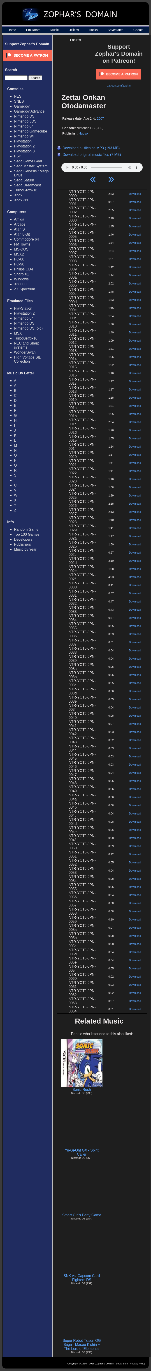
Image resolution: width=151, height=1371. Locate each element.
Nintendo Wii (24, 136)
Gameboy (22, 106)
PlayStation (23, 308)
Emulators (33, 30)
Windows (21, 279)
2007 (100, 118)
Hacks (93, 30)
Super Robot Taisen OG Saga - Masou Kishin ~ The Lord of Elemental (82, 1345)
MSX (18, 333)
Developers (23, 539)
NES (17, 96)
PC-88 (19, 259)
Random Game (26, 529)
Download (135, 193)
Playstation (23, 141)
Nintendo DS (24, 116)
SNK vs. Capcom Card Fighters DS (82, 1278)
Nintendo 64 (23, 126)
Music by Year (25, 549)
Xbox (18, 195)
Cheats (138, 30)
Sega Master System (31, 166)
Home (12, 30)
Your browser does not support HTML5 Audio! (102, 166)
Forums (75, 40)
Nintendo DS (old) (28, 328)
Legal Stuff (122, 1363)
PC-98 (19, 264)
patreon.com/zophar (119, 85)
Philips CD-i (23, 269)
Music (54, 30)
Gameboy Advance (29, 111)
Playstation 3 (24, 151)
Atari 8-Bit (22, 234)
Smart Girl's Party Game (81, 1215)
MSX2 (19, 254)
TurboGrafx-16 (25, 190)
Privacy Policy (137, 1363)
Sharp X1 (21, 274)
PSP (17, 156)
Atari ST (20, 229)
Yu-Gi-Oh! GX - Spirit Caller (81, 1152)
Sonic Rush (81, 1089)
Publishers (22, 544)
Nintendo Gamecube (30, 131)
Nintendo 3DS (25, 121)
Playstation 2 (24, 146)
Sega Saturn (24, 180)
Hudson (84, 133)
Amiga (19, 219)
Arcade (20, 224)
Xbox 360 (21, 200)
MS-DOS (21, 249)
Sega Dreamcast (27, 185)
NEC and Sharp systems (26, 345)
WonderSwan (25, 352)
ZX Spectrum (24, 289)
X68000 (20, 284)
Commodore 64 (26, 239)
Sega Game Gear (28, 161)
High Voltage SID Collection (28, 359)
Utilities (74, 30)
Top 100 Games (26, 534)
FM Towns (22, 244)
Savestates (115, 30)
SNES (19, 101)
